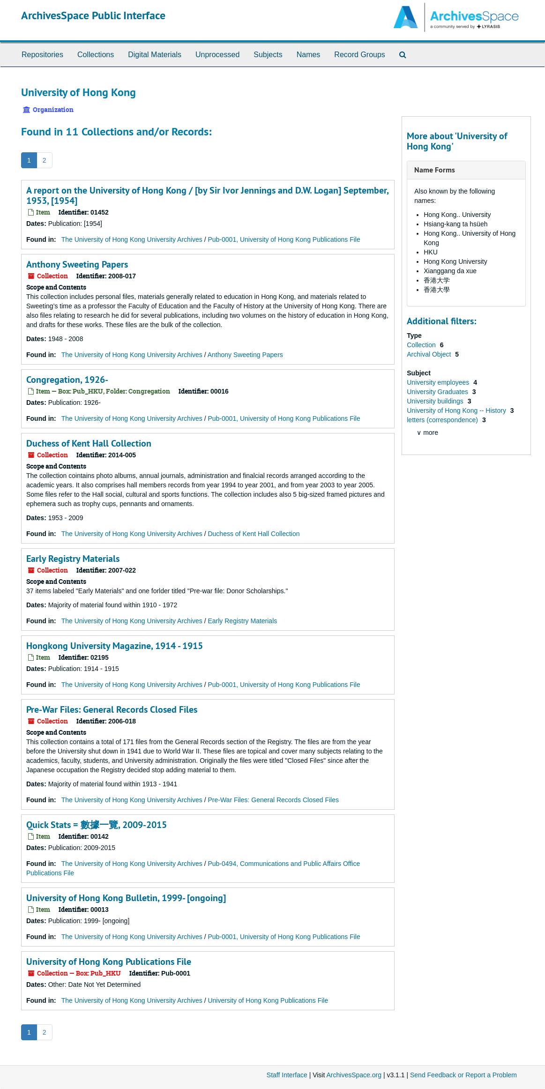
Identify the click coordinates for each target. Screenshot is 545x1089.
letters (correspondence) (443, 420)
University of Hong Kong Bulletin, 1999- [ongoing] (126, 898)
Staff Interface (287, 1075)
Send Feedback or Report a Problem (463, 1075)
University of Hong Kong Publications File (108, 961)
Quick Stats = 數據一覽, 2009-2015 (96, 825)
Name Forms (434, 170)
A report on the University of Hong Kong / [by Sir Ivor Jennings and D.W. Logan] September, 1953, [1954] (207, 195)
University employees (439, 382)
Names (309, 55)
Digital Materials (154, 55)
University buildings (436, 401)
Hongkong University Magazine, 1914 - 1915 (114, 646)
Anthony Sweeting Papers (77, 264)
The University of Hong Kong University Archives (131, 239)
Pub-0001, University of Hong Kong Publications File (284, 239)
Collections (95, 55)
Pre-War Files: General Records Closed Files (111, 709)
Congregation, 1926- (67, 379)
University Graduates (438, 391)
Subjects (268, 55)
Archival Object (430, 354)
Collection (422, 345)
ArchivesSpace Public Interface (93, 15)
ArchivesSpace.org (353, 1075)
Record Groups (359, 55)
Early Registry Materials (72, 558)
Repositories (42, 55)
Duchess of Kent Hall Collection (88, 443)
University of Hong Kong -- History (457, 410)
